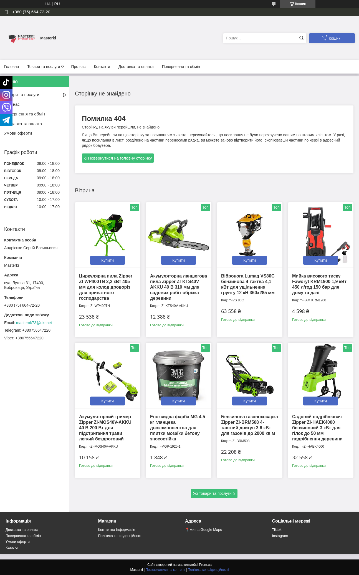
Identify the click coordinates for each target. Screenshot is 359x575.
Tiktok (277, 530)
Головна (11, 66)
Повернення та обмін (181, 66)
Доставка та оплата (136, 66)
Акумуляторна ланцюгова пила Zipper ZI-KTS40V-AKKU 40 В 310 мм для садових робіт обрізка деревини (178, 287)
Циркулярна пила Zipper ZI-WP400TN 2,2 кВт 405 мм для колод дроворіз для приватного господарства (105, 287)
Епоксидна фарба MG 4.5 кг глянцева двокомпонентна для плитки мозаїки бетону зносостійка (177, 427)
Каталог (12, 547)
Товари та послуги (43, 66)
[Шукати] (301, 38)
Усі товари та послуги (212, 493)
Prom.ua (205, 565)
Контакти (102, 66)
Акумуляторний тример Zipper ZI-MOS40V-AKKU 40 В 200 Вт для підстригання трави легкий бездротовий (105, 427)
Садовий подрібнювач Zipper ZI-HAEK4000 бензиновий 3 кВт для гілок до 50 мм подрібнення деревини (317, 427)
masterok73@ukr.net (34, 323)
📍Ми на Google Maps (203, 530)
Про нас (78, 66)
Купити (107, 260)
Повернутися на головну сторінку (120, 158)
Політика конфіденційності (120, 536)
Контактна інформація (116, 530)
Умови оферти (18, 133)
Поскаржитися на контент (165, 570)
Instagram (280, 536)
